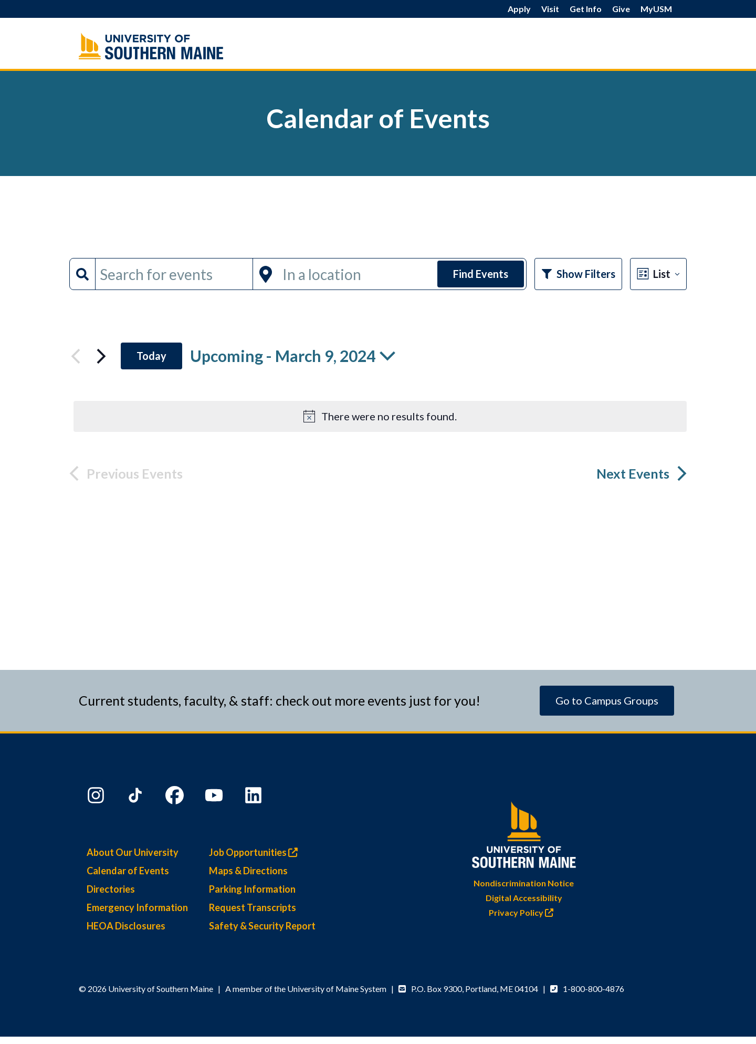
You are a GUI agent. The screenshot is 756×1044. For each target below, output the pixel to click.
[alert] (380, 416)
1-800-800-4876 (593, 989)
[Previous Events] (75, 356)
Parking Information (252, 889)
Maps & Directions (248, 870)
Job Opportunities (256, 852)
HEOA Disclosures (126, 926)
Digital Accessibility (524, 898)
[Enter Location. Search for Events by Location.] (356, 274)
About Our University (132, 852)
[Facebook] (175, 797)
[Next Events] (101, 356)
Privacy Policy (524, 912)
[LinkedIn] (254, 797)
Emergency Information (137, 907)
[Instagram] (97, 797)
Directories (111, 889)
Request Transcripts (252, 907)
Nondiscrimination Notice (524, 883)
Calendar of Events (128, 870)
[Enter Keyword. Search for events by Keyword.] (174, 274)
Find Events (480, 273)
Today (151, 355)
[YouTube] (215, 797)
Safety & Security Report (262, 926)
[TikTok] (136, 797)
